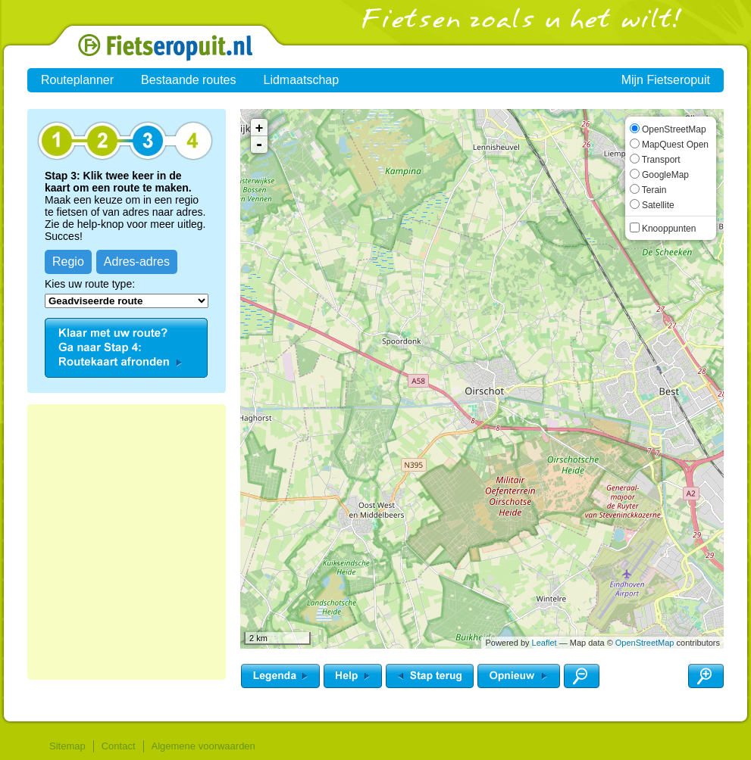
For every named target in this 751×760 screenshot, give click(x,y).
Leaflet (544, 642)
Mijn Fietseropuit (665, 79)
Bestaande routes (188, 79)
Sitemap (67, 746)
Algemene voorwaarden (203, 746)
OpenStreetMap (644, 642)
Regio (68, 261)
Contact (119, 746)
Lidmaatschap (302, 79)
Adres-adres (137, 261)
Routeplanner (77, 79)
